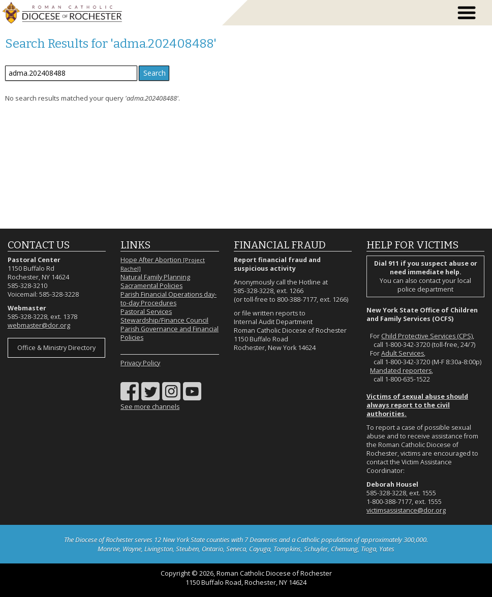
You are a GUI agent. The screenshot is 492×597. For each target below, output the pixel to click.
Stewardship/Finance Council (164, 320)
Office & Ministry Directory (56, 347)
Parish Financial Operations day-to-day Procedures (168, 298)
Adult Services (402, 353)
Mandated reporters (401, 370)
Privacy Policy (140, 363)
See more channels (149, 406)
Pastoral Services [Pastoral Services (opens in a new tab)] (146, 311)
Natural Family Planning (155, 277)
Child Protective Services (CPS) (427, 336)
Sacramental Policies (151, 285)
